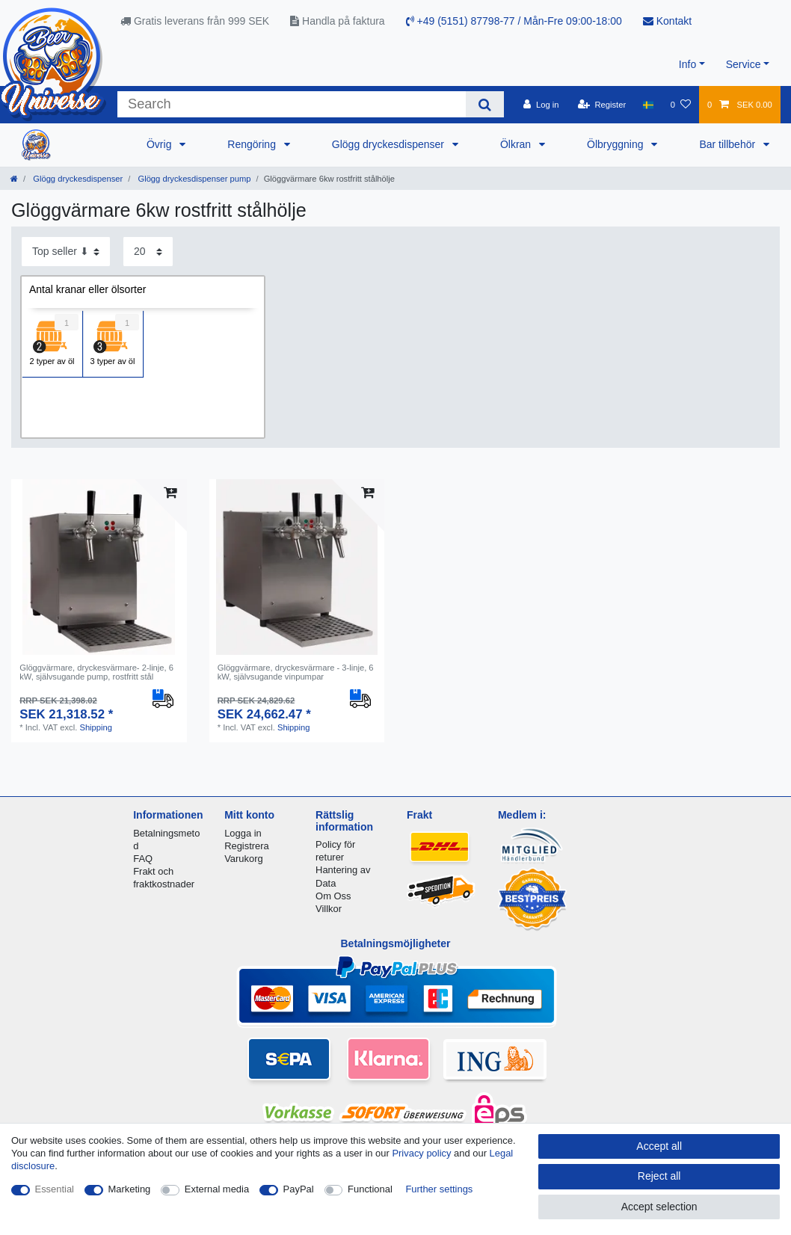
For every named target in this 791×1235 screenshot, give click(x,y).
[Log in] (541, 104)
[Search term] (291, 104)
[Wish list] (680, 104)
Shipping (95, 727)
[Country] (648, 104)
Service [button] (743, 64)
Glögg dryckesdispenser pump (192, 178)
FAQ (143, 858)
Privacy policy (421, 1153)
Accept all (659, 1146)
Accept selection (659, 1207)
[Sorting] (66, 251)
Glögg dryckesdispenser (389, 144)
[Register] (602, 104)
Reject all (659, 1176)
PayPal (298, 1189)
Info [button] (687, 64)
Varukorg (243, 858)
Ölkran (517, 144)
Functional (370, 1189)
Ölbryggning (616, 144)
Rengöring (253, 144)
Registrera (246, 845)
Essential (55, 1189)
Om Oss (333, 896)
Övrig (160, 144)
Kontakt (667, 21)
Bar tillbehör (728, 144)
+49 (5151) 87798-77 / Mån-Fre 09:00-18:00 (514, 21)
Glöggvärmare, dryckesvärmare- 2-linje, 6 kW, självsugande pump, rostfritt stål (96, 672)
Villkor (329, 908)
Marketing (129, 1189)
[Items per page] (148, 251)
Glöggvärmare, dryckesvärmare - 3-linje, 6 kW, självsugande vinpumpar (296, 672)
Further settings (439, 1189)
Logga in (243, 833)
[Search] (485, 104)
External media (217, 1189)
